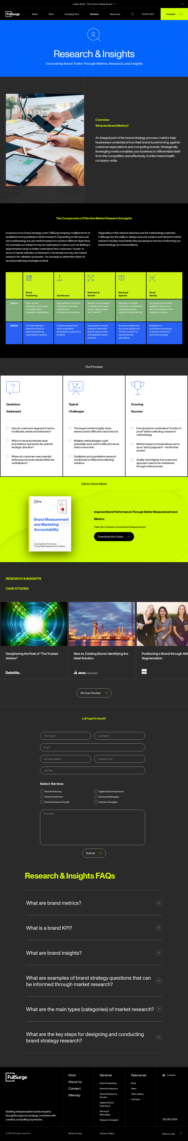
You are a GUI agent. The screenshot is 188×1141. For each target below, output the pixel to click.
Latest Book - (92, 4)
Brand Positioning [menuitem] (108, 1083)
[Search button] (132, 14)
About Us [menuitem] (75, 1081)
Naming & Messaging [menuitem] (105, 1113)
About (35, 14)
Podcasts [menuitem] (135, 1099)
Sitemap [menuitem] (74, 1095)
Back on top (168, 1133)
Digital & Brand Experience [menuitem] (107, 1104)
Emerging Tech (72, 14)
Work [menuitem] (72, 1075)
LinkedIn (169, 1075)
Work (51, 14)
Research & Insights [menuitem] (109, 1119)
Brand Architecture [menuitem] (109, 1088)
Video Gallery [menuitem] (137, 1093)
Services (94, 14)
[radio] (65, 792)
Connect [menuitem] (74, 1088)
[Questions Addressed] (13, 388)
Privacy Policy (107, 1133)
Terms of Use (75, 1133)
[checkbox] (92, 797)
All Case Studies (90, 693)
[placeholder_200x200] (76, 388)
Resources (115, 14)
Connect (170, 14)
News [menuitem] (133, 1088)
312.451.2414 (148, 14)
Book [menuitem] (133, 1083)
